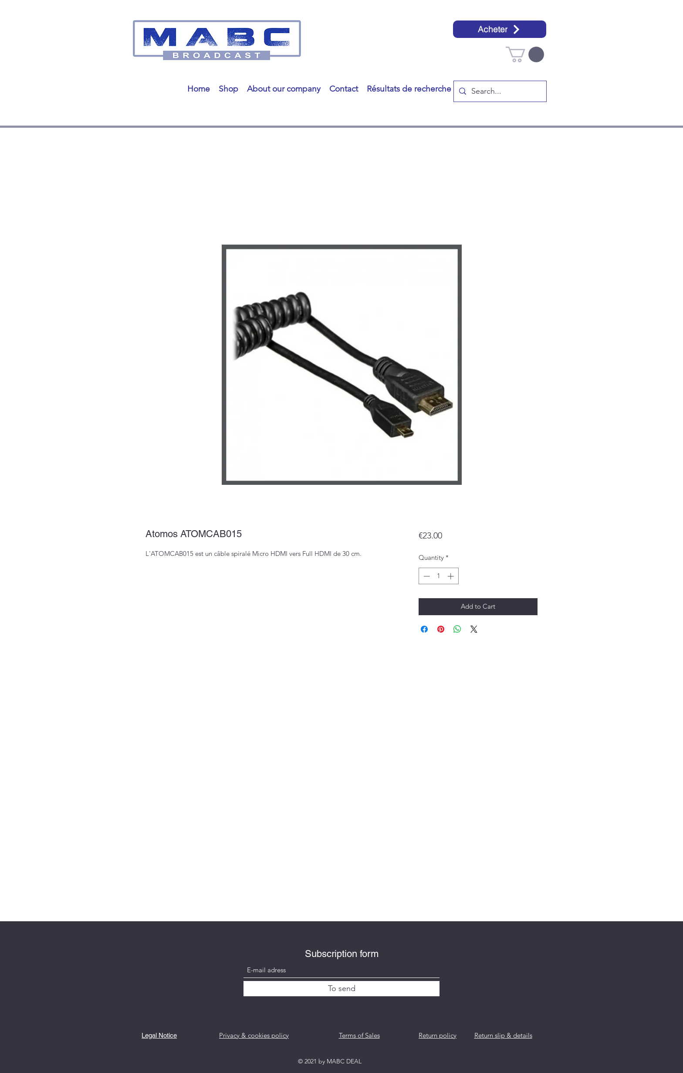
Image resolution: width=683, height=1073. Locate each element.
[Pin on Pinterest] (441, 629)
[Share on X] (474, 629)
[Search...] (499, 91)
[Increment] (451, 576)
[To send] (341, 988)
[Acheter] (499, 29)
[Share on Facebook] (424, 629)
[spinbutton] (438, 576)
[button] (525, 54)
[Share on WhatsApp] (457, 629)
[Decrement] (426, 576)
